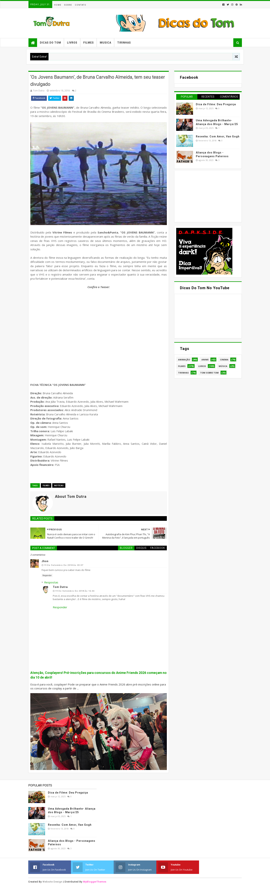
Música (223, 366)
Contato (80, 5)
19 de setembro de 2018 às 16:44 (74, 591)
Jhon (45, 561)
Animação (184, 359)
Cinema (224, 359)
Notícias (58, 485)
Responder (47, 575)
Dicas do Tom (50, 42)
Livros (72, 42)
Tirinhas (124, 42)
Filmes (88, 42)
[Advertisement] (204, 196)
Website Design (52, 881)
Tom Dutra (60, 586)
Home (57, 5)
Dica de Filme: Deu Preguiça (216, 104)
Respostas (51, 582)
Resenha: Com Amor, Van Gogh (217, 136)
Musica (105, 42)
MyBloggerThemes (94, 881)
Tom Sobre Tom (209, 372)
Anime (205, 359)
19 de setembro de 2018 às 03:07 (63, 565)
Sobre (68, 5)
